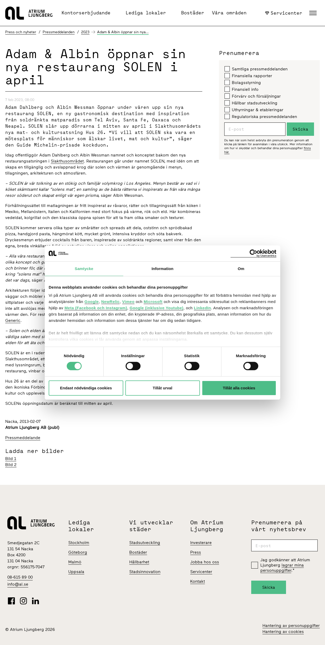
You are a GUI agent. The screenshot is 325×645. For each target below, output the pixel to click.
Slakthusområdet (67, 161)
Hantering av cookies (283, 631)
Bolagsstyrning (243, 82)
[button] (313, 13)
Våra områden (229, 13)
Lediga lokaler (146, 13)
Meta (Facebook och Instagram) (95, 308)
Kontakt (197, 581)
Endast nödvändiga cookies (86, 388)
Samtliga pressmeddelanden (256, 68)
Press (195, 552)
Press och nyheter (20, 32)
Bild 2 (10, 464)
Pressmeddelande (22, 437)
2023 (85, 32)
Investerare (201, 542)
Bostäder (192, 13)
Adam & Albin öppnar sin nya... (123, 32)
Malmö (74, 561)
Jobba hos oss (204, 561)
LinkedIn (202, 308)
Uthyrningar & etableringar (254, 109)
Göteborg (77, 552)
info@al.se (17, 584)
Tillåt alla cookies (239, 388)
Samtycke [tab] (84, 268)
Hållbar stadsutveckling (251, 102)
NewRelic (110, 301)
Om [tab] (241, 268)
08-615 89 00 (20, 577)
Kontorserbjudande (85, 13)
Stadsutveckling (144, 542)
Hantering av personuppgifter (291, 625)
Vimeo (128, 301)
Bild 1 (10, 458)
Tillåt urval (162, 388)
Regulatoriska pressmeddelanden (261, 116)
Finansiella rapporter (248, 75)
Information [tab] (162, 268)
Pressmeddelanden (59, 32)
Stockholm (78, 542)
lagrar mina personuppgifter (282, 568)
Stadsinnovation (144, 571)
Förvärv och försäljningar (253, 96)
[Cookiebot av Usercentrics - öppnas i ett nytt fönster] (253, 253)
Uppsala (76, 571)
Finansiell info (242, 89)
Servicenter (283, 13)
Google (92, 301)
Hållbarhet (139, 561)
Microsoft (153, 301)
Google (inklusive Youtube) (156, 308)
